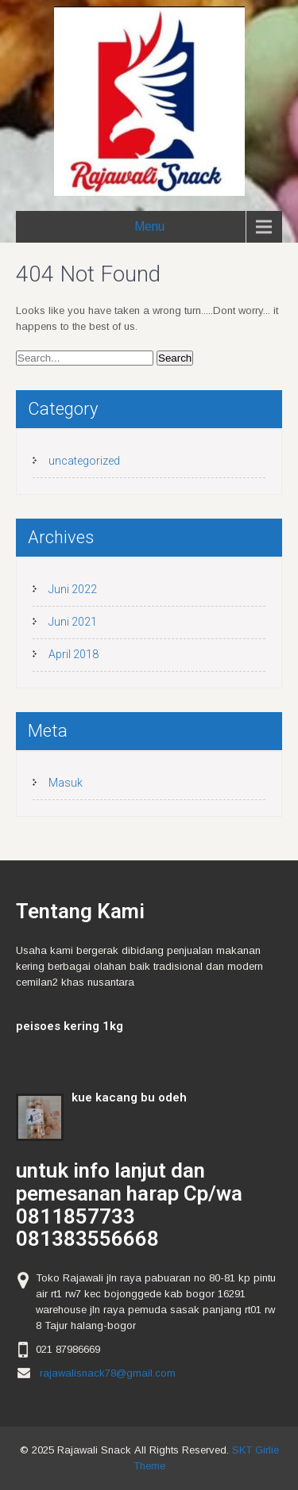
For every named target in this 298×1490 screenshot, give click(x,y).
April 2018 (73, 654)
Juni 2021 (72, 621)
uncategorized (84, 460)
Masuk (65, 782)
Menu (149, 226)
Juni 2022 (72, 589)
